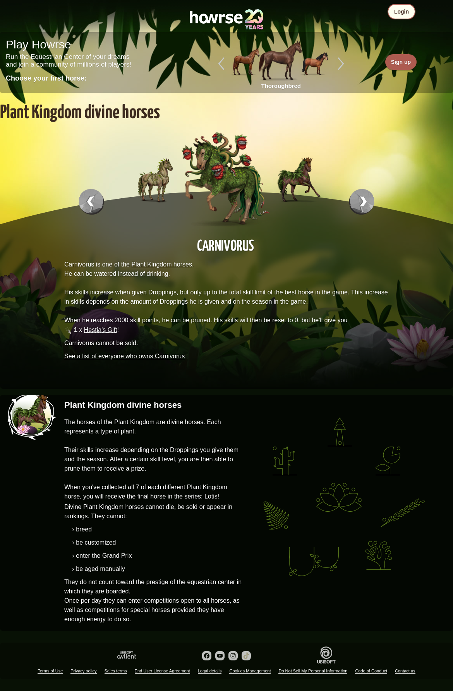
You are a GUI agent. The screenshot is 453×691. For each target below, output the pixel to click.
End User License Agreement (162, 671)
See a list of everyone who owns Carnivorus (124, 356)
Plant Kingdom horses (161, 264)
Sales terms (116, 671)
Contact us (405, 671)
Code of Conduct (371, 671)
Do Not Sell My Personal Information (312, 671)
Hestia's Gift (100, 330)
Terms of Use (50, 671)
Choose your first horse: (46, 78)
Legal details (210, 671)
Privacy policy (83, 671)
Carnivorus (225, 245)
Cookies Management (250, 671)
